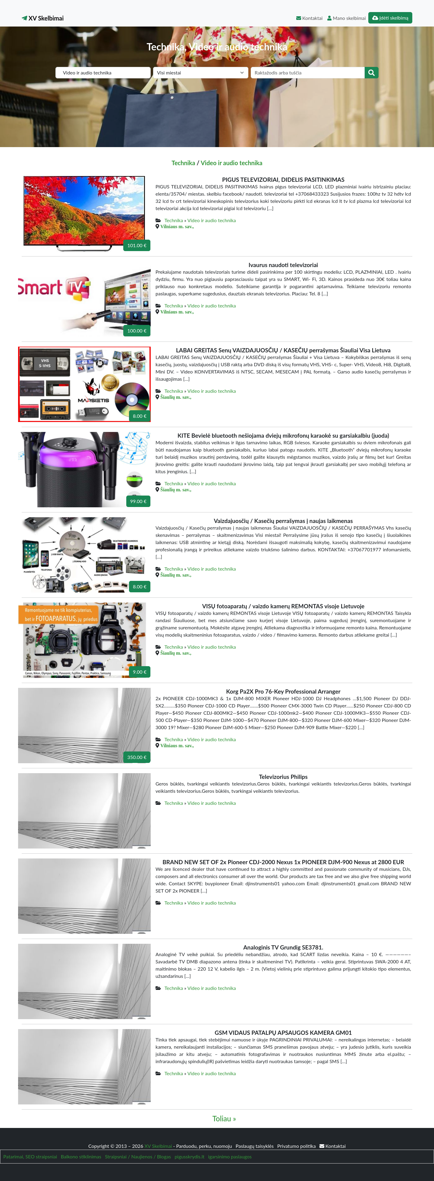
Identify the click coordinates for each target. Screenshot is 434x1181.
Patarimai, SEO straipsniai (30, 1156)
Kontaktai (309, 18)
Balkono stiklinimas (81, 1156)
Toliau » (224, 1118)
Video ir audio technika (232, 162)
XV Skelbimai (43, 18)
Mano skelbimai (346, 18)
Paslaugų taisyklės (255, 1146)
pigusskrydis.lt (189, 1156)
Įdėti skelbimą (390, 17)
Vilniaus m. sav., (177, 226)
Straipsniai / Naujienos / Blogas (138, 1156)
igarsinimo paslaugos (230, 1156)
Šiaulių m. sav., (175, 397)
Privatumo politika (297, 1146)
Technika (183, 162)
